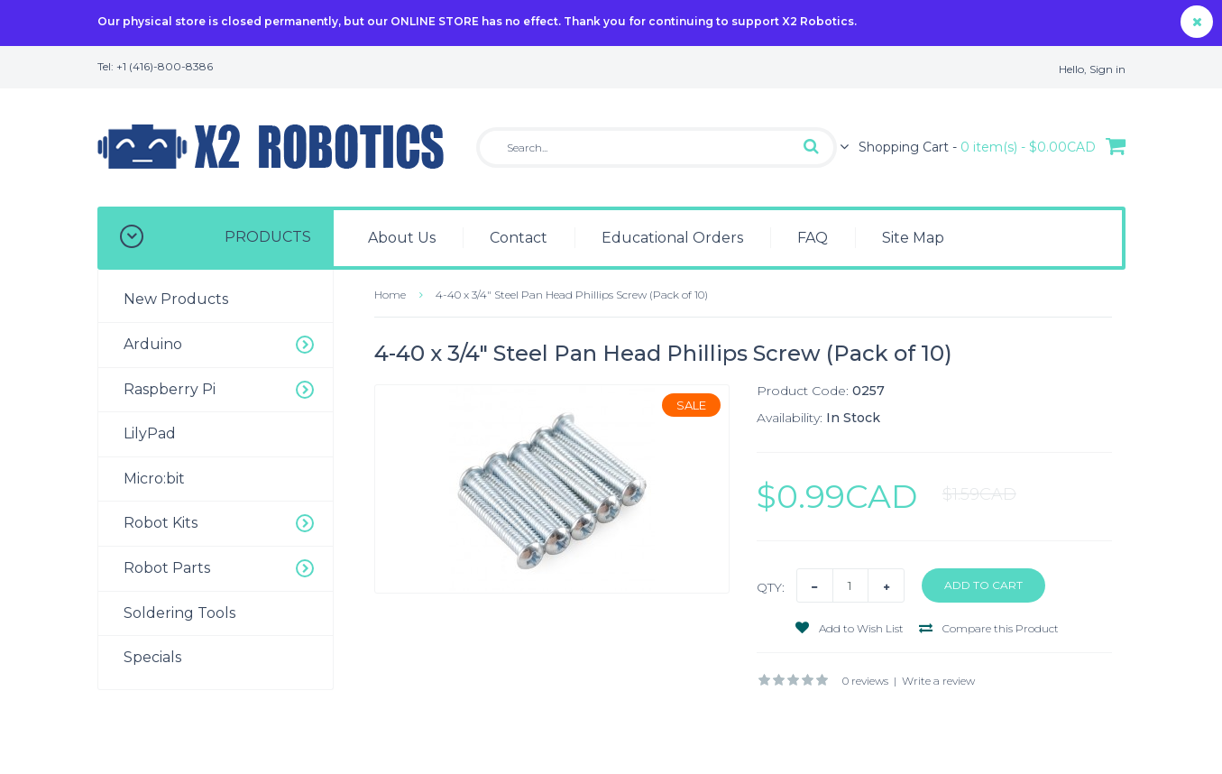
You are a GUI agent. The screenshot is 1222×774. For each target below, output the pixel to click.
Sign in (1107, 69)
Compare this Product (989, 628)
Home (390, 294)
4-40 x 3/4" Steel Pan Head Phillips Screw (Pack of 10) (572, 294)
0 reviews (865, 680)
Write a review (938, 680)
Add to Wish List (849, 628)
